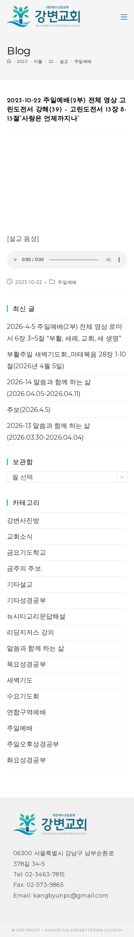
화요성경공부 (26, 760)
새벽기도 (20, 680)
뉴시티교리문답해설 (36, 616)
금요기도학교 (26, 552)
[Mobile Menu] (124, 16)
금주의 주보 (24, 568)
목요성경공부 (26, 664)
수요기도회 (23, 696)
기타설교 (20, 584)
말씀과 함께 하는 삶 (35, 648)
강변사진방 (23, 520)
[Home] (9, 61)
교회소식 (20, 536)
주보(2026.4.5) (29, 410)
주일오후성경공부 (33, 744)
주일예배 (82, 61)
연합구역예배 (26, 712)
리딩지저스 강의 (31, 632)
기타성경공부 (26, 600)
